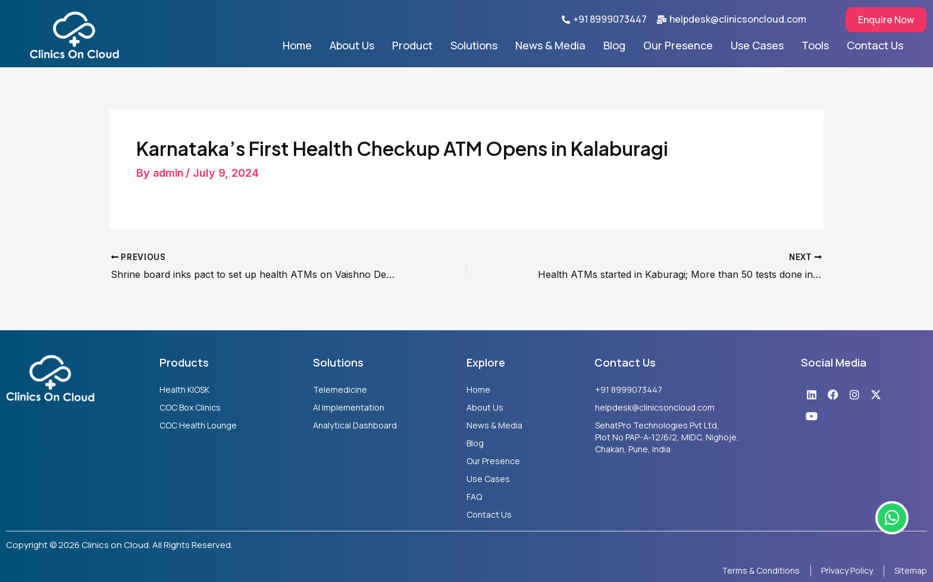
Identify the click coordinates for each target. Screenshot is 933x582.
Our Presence (678, 45)
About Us (352, 45)
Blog (614, 45)
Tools (815, 45)
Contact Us (875, 45)
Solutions (473, 45)
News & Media (550, 45)
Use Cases (757, 45)
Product (412, 45)
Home (297, 45)
